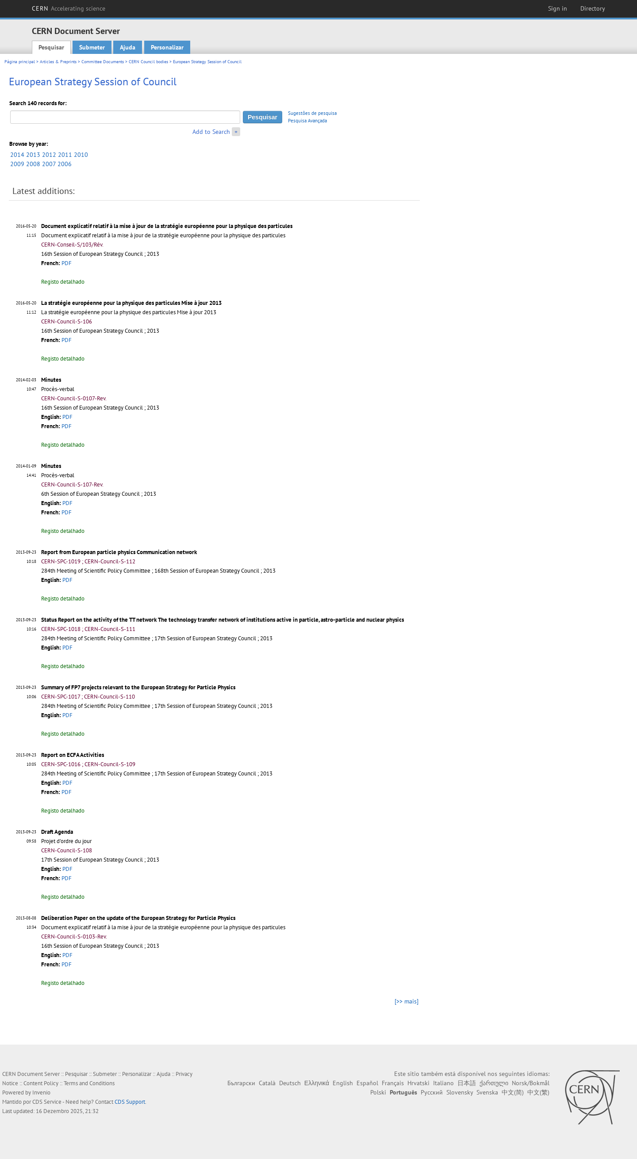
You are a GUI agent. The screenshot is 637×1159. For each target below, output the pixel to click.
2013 (33, 155)
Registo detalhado (62, 281)
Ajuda (127, 47)
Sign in (557, 8)
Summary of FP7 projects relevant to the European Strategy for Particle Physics (138, 687)
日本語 (466, 1083)
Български (241, 1083)
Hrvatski (418, 1083)
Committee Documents (102, 62)
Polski (378, 1092)
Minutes (51, 380)
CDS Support (130, 1102)
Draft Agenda (57, 832)
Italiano (443, 1083)
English (343, 1083)
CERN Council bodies (149, 62)
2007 (49, 164)
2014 (17, 155)
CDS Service (46, 1102)
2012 (49, 155)
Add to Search (211, 132)
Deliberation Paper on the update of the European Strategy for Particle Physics (138, 918)
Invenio (41, 1092)
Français (393, 1083)
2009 (17, 164)
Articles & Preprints (58, 62)
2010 (81, 155)
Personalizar (167, 47)
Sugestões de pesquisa (312, 113)
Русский (432, 1092)
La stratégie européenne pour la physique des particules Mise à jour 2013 (131, 303)
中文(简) (513, 1092)
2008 (33, 164)
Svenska (487, 1092)
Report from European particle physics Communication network (119, 552)
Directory (592, 8)
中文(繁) (538, 1092)
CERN (68, 8)
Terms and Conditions (89, 1083)
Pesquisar (51, 47)
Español (367, 1083)
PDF (66, 263)
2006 (65, 164)
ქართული (494, 1083)
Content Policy (40, 1083)
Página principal (19, 62)
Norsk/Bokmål (530, 1083)
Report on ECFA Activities (72, 755)
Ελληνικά (316, 1083)
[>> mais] (406, 1001)
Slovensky (459, 1092)
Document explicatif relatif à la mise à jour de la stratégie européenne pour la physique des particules (166, 226)
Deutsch (290, 1083)
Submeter (92, 47)
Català (267, 1083)
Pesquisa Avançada (307, 121)
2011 (65, 155)
